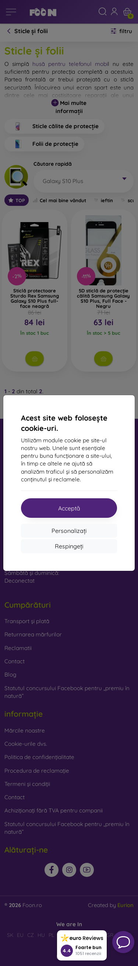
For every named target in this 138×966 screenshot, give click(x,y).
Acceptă (69, 508)
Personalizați (69, 530)
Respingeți (69, 546)
